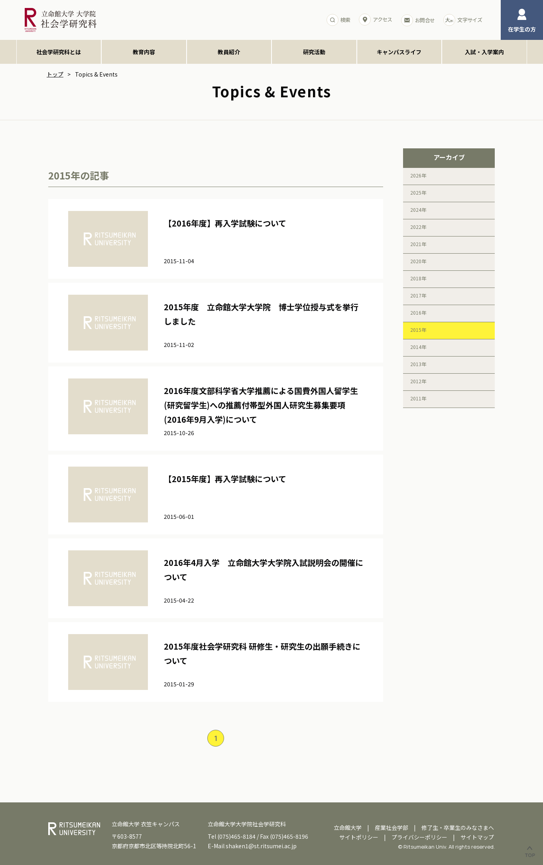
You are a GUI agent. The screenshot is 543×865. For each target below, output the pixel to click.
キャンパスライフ (399, 52)
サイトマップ (477, 837)
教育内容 (144, 52)
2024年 (418, 209)
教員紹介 (229, 52)
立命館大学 (348, 828)
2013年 (418, 364)
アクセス (375, 20)
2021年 (418, 243)
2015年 (418, 329)
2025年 (418, 192)
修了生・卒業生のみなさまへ (457, 828)
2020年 (418, 261)
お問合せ (418, 20)
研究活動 (314, 52)
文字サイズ (462, 20)
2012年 (418, 381)
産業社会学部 (391, 828)
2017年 (418, 295)
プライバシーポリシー (419, 837)
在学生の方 (522, 21)
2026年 (418, 175)
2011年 (418, 398)
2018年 (418, 278)
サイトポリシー (358, 837)
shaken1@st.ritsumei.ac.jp (261, 846)
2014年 (418, 346)
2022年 (418, 226)
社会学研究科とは (58, 52)
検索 (338, 20)
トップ (55, 74)
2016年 (418, 312)
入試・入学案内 (484, 52)
